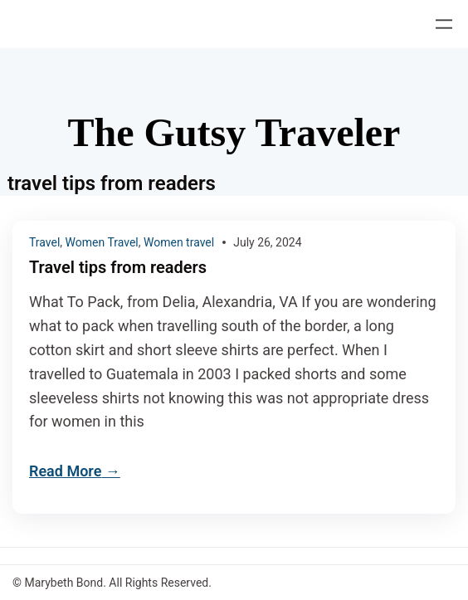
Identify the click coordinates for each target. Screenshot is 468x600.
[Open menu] (443, 24)
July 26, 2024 (267, 242)
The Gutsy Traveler (234, 132)
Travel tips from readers (118, 267)
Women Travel (102, 242)
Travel (44, 242)
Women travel (179, 242)
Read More (65, 471)
